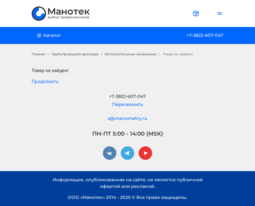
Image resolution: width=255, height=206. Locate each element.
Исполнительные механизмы (131, 54)
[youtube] (145, 153)
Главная (38, 54)
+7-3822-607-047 (204, 35)
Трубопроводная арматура (74, 54)
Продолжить (45, 81)
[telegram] (127, 153)
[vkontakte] (109, 153)
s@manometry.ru (127, 118)
